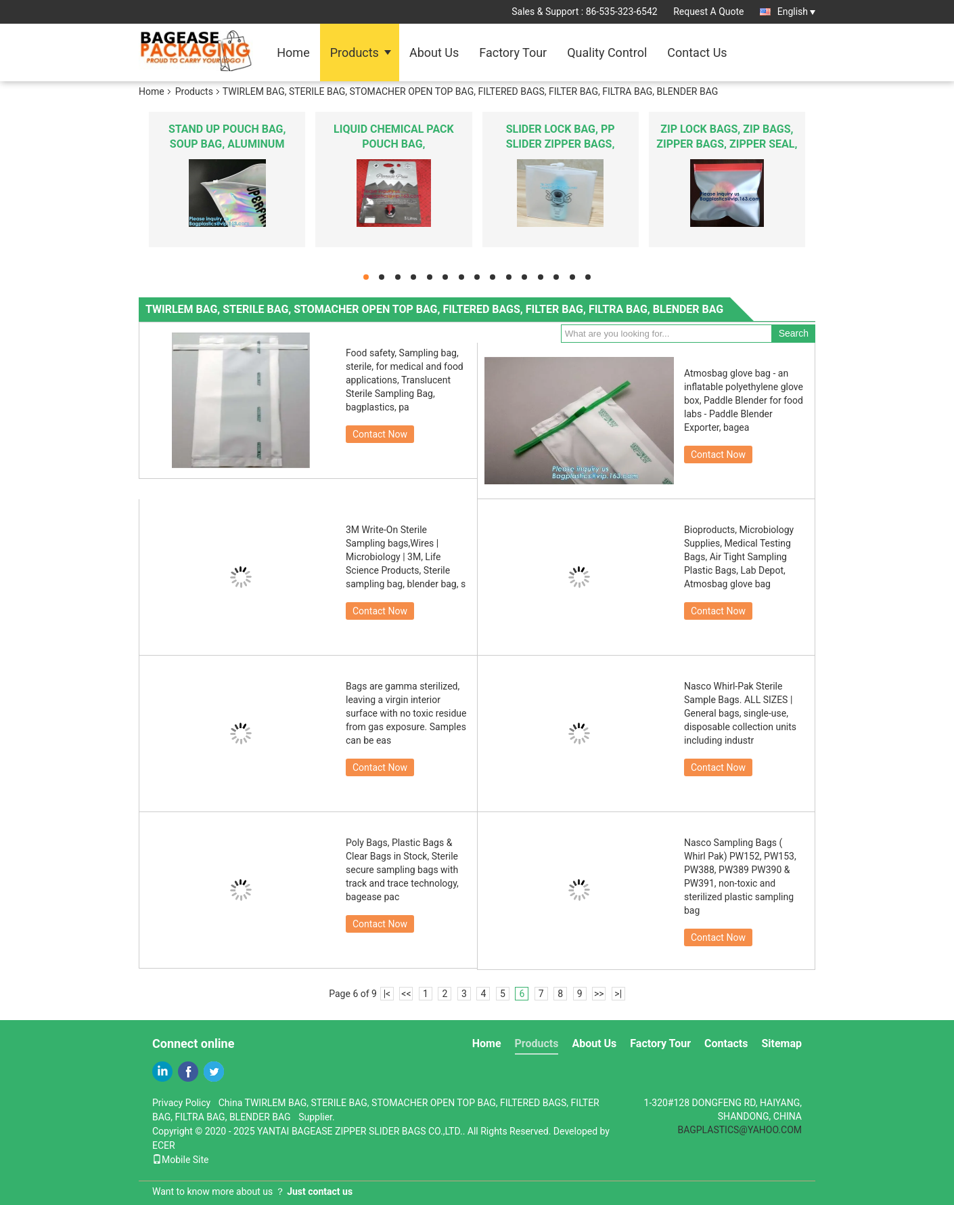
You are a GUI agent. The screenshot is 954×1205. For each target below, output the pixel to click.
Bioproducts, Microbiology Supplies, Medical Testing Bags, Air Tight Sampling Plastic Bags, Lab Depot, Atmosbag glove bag (739, 556)
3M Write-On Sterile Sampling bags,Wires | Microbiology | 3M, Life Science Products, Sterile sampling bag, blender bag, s (405, 556)
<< (406, 993)
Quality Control (607, 52)
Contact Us (697, 52)
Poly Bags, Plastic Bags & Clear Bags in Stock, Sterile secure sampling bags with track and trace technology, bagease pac (402, 869)
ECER (163, 1145)
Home (293, 52)
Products (354, 52)
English (796, 11)
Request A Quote (708, 11)
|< (387, 993)
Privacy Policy (181, 1102)
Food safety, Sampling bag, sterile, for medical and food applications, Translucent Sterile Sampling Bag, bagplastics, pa (404, 380)
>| (618, 993)
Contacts (726, 1043)
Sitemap (781, 1043)
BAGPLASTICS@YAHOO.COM (739, 1129)
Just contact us (320, 1191)
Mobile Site (180, 1159)
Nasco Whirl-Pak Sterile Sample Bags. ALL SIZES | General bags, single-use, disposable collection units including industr (740, 713)
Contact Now (380, 434)
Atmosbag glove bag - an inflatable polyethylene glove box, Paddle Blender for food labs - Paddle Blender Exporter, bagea (743, 400)
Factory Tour (513, 52)
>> (599, 993)
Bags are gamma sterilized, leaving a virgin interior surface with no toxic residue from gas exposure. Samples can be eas (406, 713)
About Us (434, 52)
